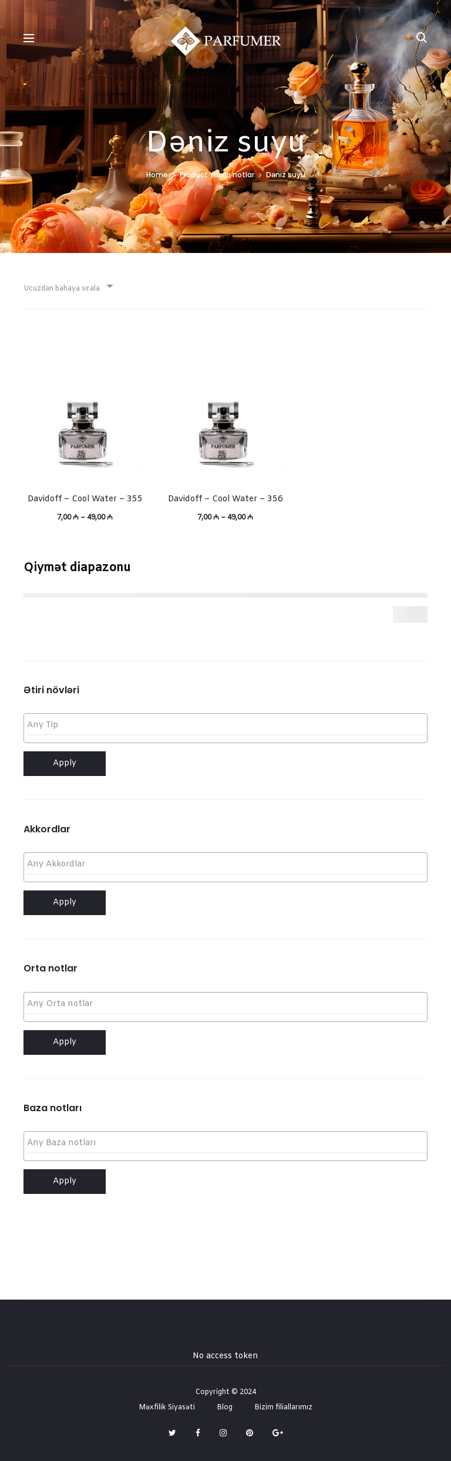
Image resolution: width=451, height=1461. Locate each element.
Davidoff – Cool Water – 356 (225, 499)
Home (157, 175)
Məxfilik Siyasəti (167, 1407)
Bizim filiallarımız (283, 1407)
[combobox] (67, 285)
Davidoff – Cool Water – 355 (85, 499)
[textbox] (228, 726)
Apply (64, 763)
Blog (225, 1407)
